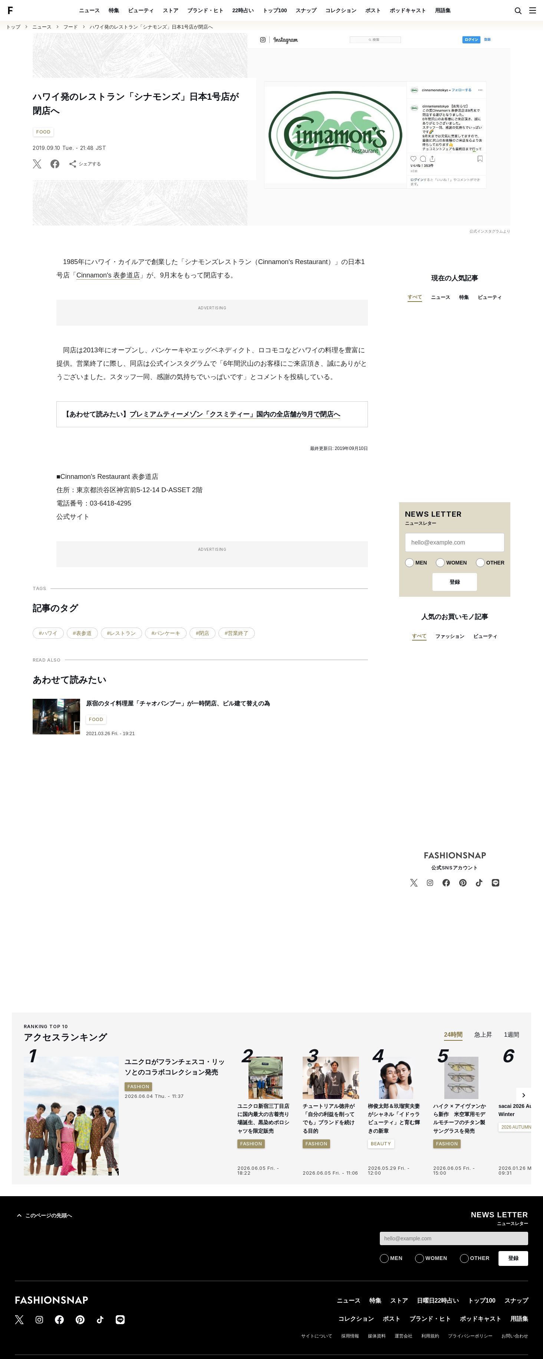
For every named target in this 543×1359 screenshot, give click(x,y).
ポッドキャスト (408, 10)
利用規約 (430, 1336)
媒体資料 (377, 1336)
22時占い (243, 10)
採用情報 (350, 1336)
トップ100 (275, 10)
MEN (421, 563)
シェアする (84, 163)
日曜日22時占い (438, 1300)
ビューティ (141, 10)
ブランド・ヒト (205, 10)
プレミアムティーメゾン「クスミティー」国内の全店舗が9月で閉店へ (234, 414)
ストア (170, 10)
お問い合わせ (514, 1336)
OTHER (495, 563)
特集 (114, 10)
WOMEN (456, 563)
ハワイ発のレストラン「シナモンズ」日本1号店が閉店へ (151, 26)
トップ (13, 26)
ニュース (89, 10)
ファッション (449, 636)
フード (70, 26)
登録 (455, 582)
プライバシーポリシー (470, 1336)
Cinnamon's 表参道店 (108, 275)
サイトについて (316, 1336)
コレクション (340, 10)
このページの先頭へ (43, 1215)
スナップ (306, 10)
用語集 (443, 10)
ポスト (373, 10)
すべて (415, 297)
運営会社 (403, 1336)
